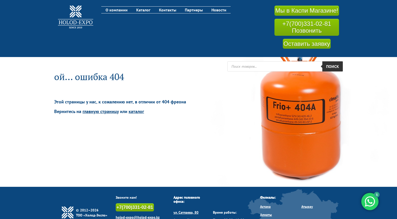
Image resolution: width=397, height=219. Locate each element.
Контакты (167, 9)
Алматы (266, 214)
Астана (265, 206)
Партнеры (194, 9)
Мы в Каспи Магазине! (306, 10)
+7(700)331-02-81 (134, 207)
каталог (136, 111)
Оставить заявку (307, 43)
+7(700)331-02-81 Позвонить (306, 27)
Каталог (143, 9)
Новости (218, 9)
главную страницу (101, 111)
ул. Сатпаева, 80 (185, 212)
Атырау (307, 206)
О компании (117, 9)
